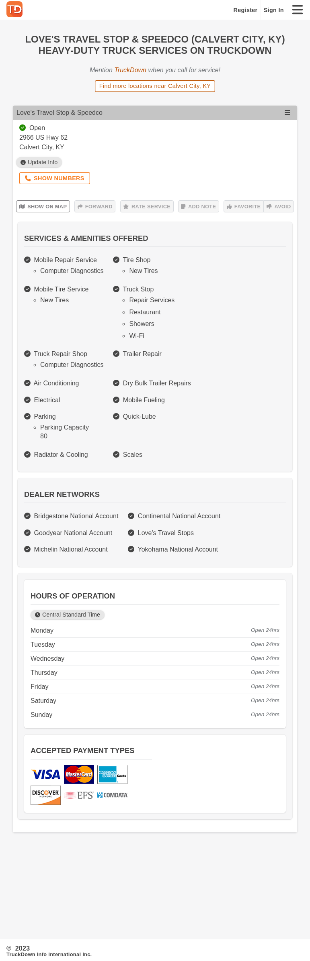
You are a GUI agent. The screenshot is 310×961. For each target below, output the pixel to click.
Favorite (244, 207)
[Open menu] (287, 112)
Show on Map (43, 207)
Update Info (39, 162)
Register (246, 10)
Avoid (279, 207)
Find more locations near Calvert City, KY (155, 86)
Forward (95, 207)
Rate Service (146, 207)
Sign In (274, 10)
